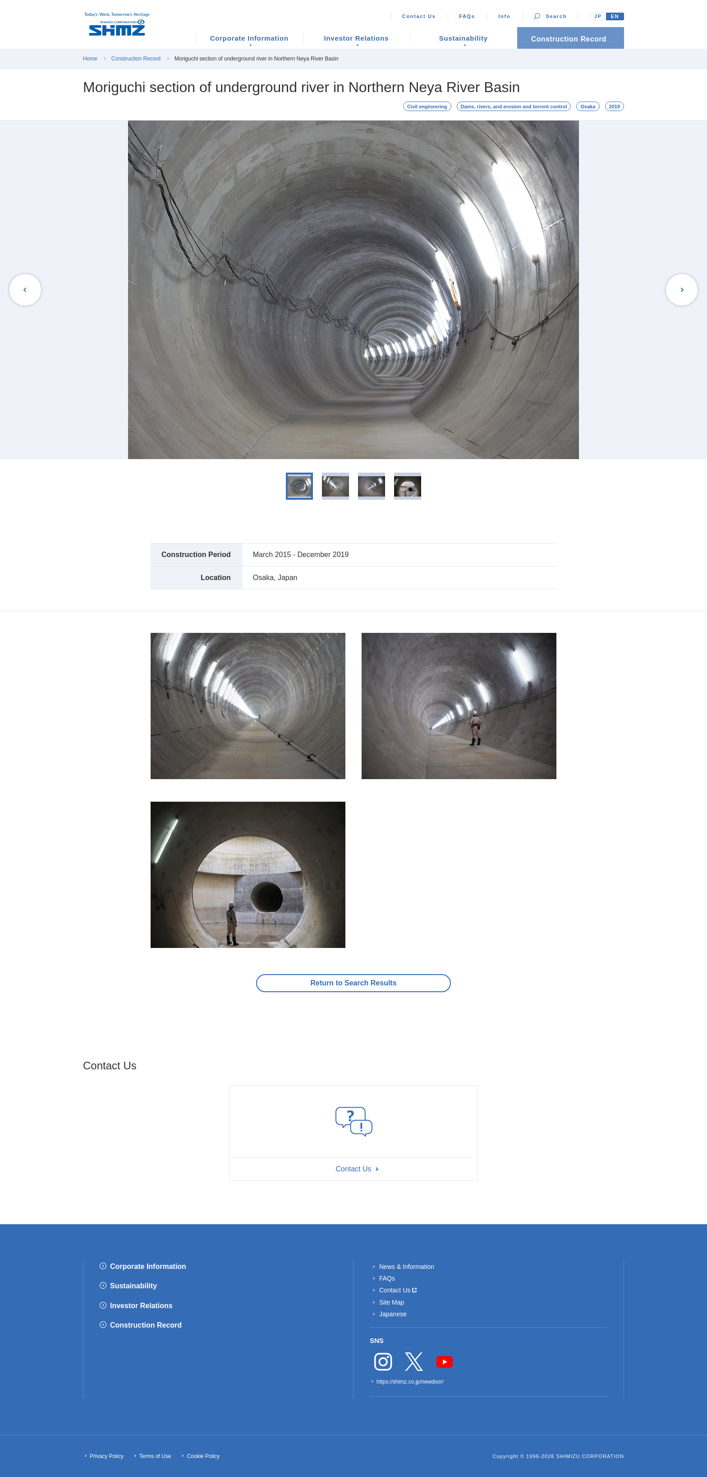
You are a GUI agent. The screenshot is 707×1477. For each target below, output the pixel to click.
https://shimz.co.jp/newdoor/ (410, 1382)
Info (504, 16)
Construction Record (136, 59)
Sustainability (133, 1286)
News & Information (406, 1266)
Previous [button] (26, 290)
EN (615, 16)
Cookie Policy (203, 1456)
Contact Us (419, 16)
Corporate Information (148, 1266)
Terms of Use (155, 1456)
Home (90, 59)
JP (598, 16)
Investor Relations (141, 1306)
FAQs (467, 16)
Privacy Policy (107, 1456)
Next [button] (680, 290)
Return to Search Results (353, 983)
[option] (353, 290)
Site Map (391, 1302)
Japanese (393, 1314)
